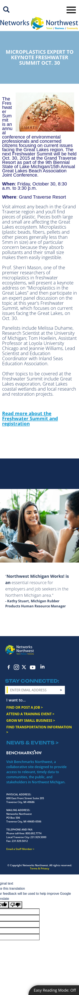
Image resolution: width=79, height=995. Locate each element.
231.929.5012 (20, 841)
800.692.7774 (33, 833)
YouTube (33, 667)
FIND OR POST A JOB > (24, 707)
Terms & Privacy (39, 868)
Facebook (9, 667)
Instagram (16, 667)
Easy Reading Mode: (55, 990)
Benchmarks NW (24, 752)
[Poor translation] (15, 904)
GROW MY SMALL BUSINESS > (30, 720)
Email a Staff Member (19, 849)
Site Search (6, 9)
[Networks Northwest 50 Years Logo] (39, 23)
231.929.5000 (38, 837)
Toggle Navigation (71, 10)
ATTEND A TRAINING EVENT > (30, 714)
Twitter (24, 667)
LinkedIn (42, 666)
